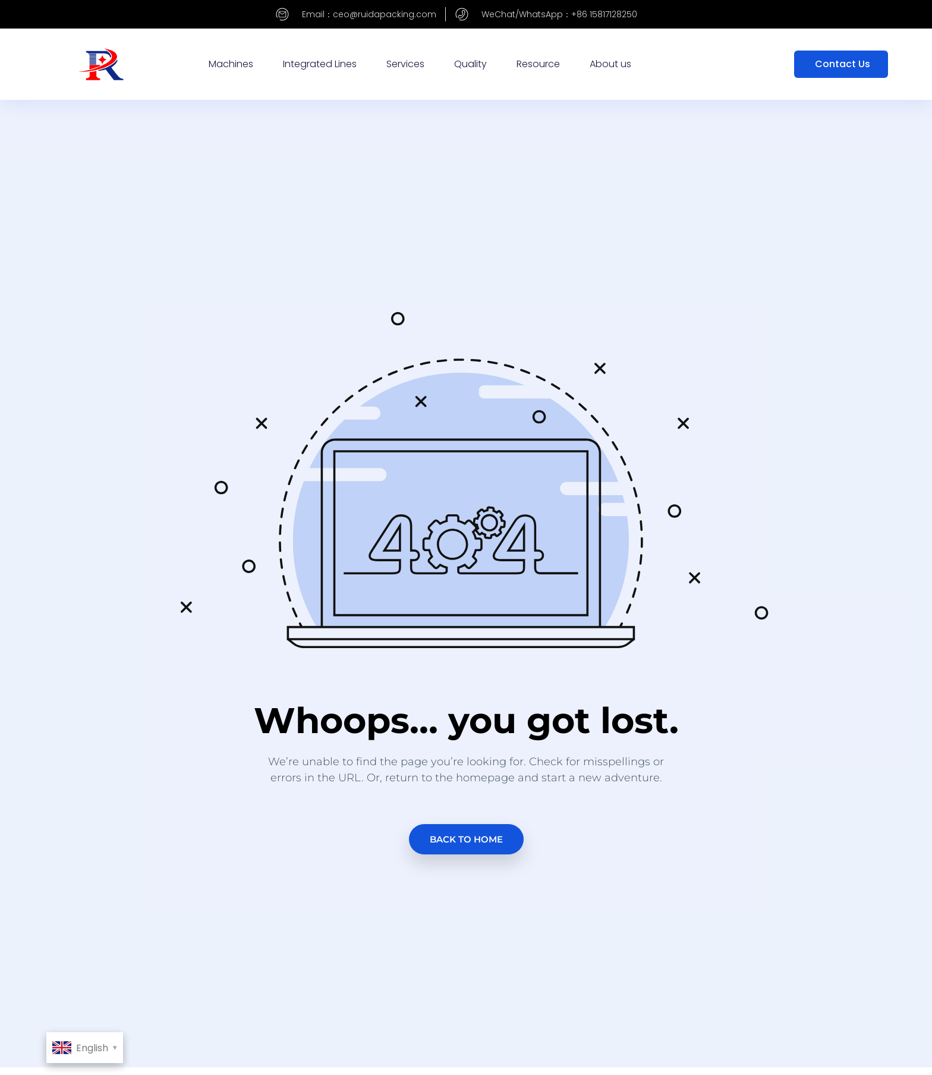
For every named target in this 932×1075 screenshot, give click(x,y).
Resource (538, 64)
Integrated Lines (320, 64)
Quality (470, 64)
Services (405, 64)
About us (610, 64)
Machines (231, 64)
